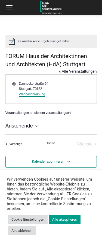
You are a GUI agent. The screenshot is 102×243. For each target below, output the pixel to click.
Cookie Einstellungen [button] (27, 219)
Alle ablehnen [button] (22, 231)
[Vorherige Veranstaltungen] (13, 144)
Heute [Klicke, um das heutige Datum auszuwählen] (51, 143)
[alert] (51, 41)
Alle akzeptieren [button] (64, 219)
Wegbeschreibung (32, 94)
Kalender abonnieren (48, 161)
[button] (9, 7)
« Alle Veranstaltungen (78, 71)
